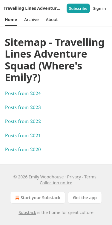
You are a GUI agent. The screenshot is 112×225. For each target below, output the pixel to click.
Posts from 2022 (23, 121)
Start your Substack (37, 197)
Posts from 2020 (23, 149)
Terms (90, 177)
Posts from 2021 (23, 136)
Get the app (85, 197)
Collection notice (56, 183)
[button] (11, 19)
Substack (27, 212)
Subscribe (78, 8)
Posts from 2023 (23, 107)
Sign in (99, 8)
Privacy (74, 177)
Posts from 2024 (23, 93)
